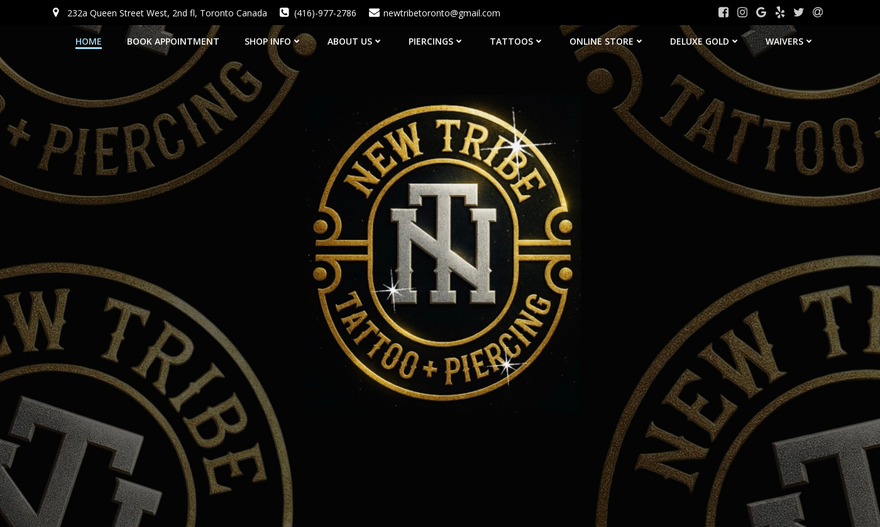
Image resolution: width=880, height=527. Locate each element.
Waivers (790, 41)
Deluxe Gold (705, 41)
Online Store (607, 41)
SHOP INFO (273, 41)
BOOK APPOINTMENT (173, 41)
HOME (88, 41)
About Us (355, 41)
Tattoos (517, 41)
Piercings (437, 41)
